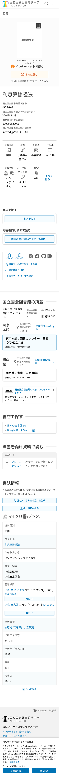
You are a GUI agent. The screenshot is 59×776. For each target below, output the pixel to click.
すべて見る (49, 177)
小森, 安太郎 (11, 604)
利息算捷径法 (12, 544)
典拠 (30, 598)
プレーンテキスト (16, 464)
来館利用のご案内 (46, 327)
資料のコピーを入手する (15, 736)
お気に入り (10, 256)
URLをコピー (19, 256)
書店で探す (29, 219)
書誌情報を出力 (14, 270)
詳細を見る (14, 762)
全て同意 (44, 770)
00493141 (48, 604)
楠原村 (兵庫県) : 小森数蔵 (19, 627)
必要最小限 (16, 770)
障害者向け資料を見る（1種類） (29, 239)
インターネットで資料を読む (17, 731)
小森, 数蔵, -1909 (14, 590)
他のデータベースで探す (19, 276)
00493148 (10, 594)
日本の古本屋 (16, 425)
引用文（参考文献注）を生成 (21, 264)
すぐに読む (29, 74)
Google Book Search (21, 430)
